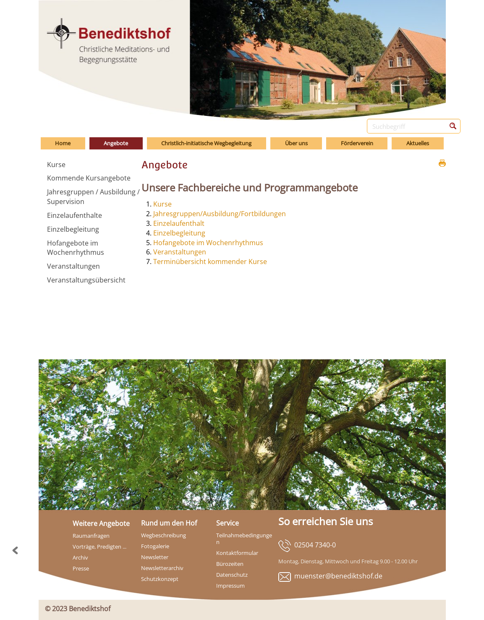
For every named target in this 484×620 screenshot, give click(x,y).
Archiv (80, 557)
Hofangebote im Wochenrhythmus (208, 242)
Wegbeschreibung (163, 535)
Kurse (162, 204)
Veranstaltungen (179, 251)
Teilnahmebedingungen (244, 538)
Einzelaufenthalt (178, 223)
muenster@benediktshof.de (338, 576)
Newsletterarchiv (162, 568)
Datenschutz (232, 574)
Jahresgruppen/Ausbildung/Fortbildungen (219, 213)
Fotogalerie (155, 546)
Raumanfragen (91, 535)
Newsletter (154, 557)
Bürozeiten (229, 564)
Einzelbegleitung (179, 233)
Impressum (230, 585)
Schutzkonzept (159, 579)
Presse (81, 568)
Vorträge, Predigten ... (99, 546)
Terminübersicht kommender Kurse (210, 261)
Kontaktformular (237, 553)
